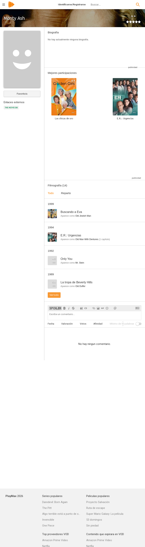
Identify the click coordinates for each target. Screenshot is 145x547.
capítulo (104, 239)
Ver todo (54, 295)
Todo (51, 193)
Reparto (66, 193)
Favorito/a (22, 93)
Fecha (51, 323)
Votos (83, 323)
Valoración (67, 323)
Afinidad (97, 323)
